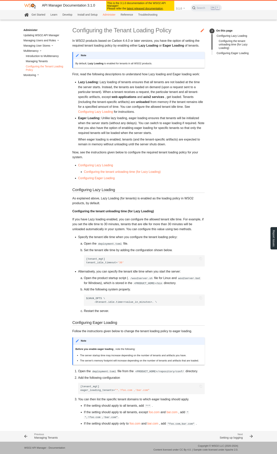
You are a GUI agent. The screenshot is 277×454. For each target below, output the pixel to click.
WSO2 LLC (218, 445)
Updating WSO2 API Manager (41, 35)
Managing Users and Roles (40, 40)
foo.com (154, 412)
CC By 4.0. (185, 449)
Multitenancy (31, 50)
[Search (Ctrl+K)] (206, 7)
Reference (127, 14)
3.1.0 (179, 8)
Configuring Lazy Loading (232, 35)
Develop (67, 14)
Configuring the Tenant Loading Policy (44, 68)
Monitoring (30, 75)
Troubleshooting (147, 14)
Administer (109, 14)
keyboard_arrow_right (212, 31)
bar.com (172, 412)
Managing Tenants (37, 61)
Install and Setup (88, 14)
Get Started (38, 14)
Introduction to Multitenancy (42, 56)
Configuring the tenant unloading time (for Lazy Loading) (233, 44)
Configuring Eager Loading (233, 53)
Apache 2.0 (231, 449)
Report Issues (273, 238)
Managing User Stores (37, 45)
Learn (53, 14)
